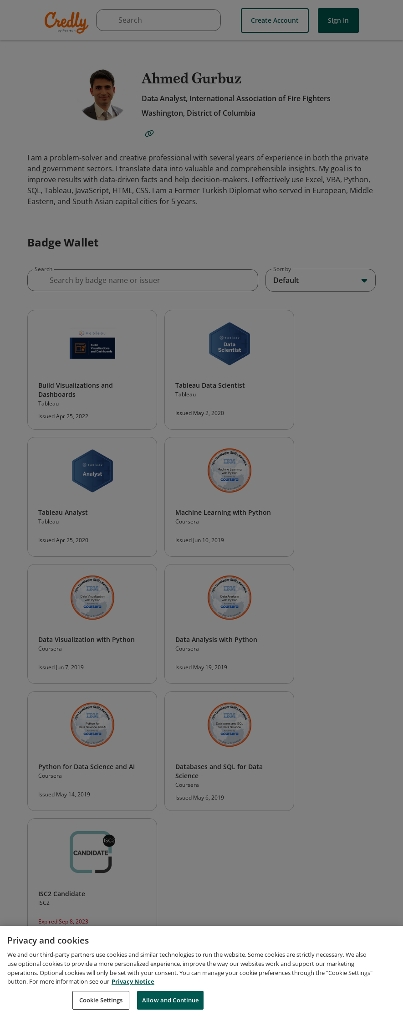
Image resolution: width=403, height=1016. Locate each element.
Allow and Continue (170, 1005)
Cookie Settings (101, 1005)
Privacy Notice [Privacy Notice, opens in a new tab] (133, 987)
